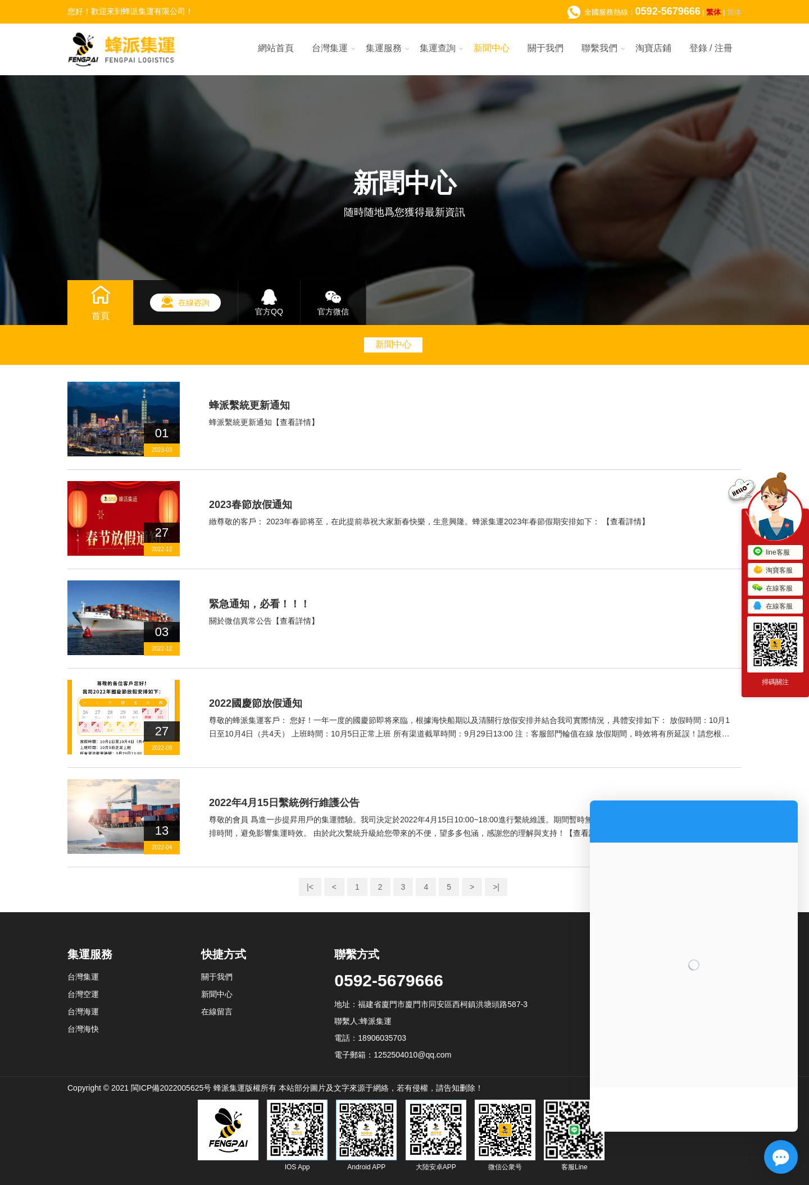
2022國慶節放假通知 (255, 703)
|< (310, 886)
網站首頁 (276, 48)
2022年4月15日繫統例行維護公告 (284, 802)
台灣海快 (83, 1028)
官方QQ (269, 311)
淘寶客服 (772, 570)
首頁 (101, 316)
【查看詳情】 (295, 422)
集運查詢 (438, 48)
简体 (734, 12)
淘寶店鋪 (653, 48)
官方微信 (333, 311)
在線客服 (772, 588)
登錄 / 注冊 (711, 48)
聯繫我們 (599, 48)
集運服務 (384, 48)
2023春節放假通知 (250, 504)
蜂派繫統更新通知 (249, 405)
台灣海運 (83, 1011)
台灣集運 (330, 48)
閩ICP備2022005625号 (171, 1087)
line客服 (771, 552)
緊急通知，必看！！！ (259, 604)
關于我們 (545, 48)
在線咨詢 (194, 302)
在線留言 (217, 1011)
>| (496, 886)
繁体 (713, 12)
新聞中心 (492, 48)
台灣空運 (83, 994)
